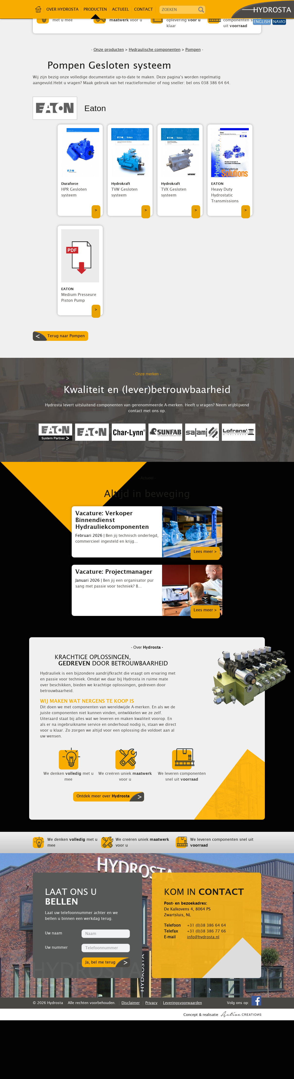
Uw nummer (56, 1006)
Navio (279, 21)
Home (38, 9)
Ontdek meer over (103, 854)
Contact (143, 9)
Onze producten (109, 108)
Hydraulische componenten (155, 108)
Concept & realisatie (222, 1073)
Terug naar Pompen (66, 394)
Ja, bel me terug (100, 1021)
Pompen (193, 108)
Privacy (151, 1061)
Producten (95, 9)
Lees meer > (205, 610)
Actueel (120, 9)
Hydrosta (260, 9)
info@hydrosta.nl (203, 995)
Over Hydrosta (62, 9)
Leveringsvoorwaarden (182, 1061)
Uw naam (53, 991)
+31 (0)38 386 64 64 (206, 984)
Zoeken (201, 10)
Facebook (256, 1059)
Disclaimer (130, 1061)
